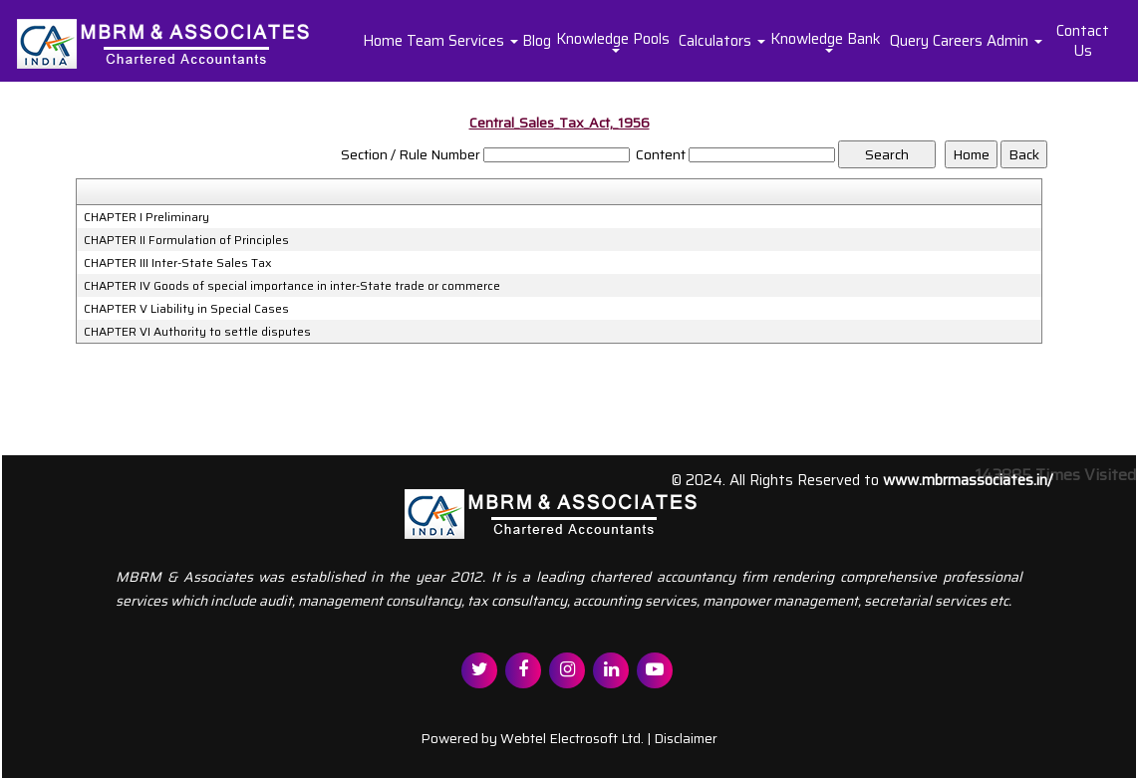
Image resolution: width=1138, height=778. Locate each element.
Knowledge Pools (615, 40)
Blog (536, 41)
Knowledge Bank (827, 40)
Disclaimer (685, 738)
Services (483, 41)
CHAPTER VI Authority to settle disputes (197, 332)
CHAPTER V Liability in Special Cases (186, 309)
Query (909, 41)
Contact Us (1082, 41)
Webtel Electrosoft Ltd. (572, 738)
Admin (1014, 41)
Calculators (722, 41)
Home (383, 41)
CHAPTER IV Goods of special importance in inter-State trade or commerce (292, 286)
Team (425, 41)
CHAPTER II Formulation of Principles (186, 240)
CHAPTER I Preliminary (146, 217)
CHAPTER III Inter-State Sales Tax (178, 263)
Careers (958, 41)
